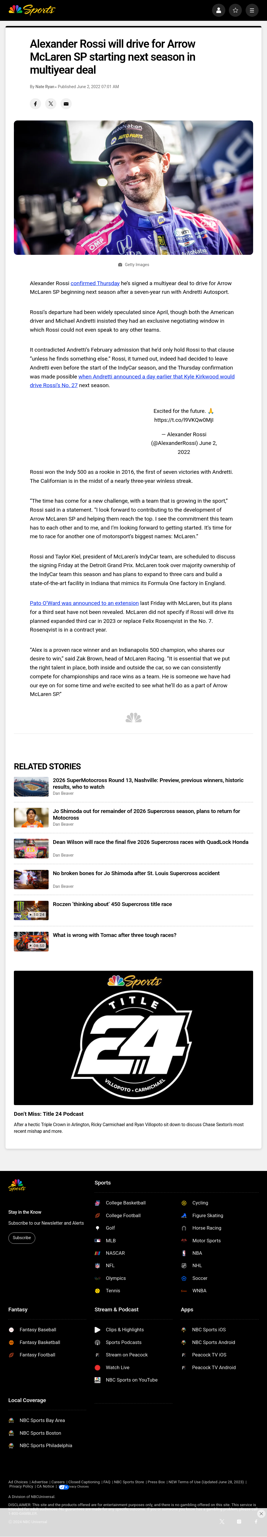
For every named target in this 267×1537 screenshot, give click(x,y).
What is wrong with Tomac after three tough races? (114, 935)
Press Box (156, 1482)
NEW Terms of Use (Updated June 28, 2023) (206, 1482)
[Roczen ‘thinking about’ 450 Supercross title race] (31, 910)
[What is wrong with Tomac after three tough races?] (31, 941)
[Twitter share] (50, 103)
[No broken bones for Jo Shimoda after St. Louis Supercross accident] (31, 880)
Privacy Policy (21, 1486)
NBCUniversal (42, 1497)
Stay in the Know (24, 1212)
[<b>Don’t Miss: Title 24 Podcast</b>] (133, 1038)
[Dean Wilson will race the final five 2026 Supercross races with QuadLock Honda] (31, 848)
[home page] (32, 10)
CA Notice (45, 1486)
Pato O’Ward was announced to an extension (84, 603)
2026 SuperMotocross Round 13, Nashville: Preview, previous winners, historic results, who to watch (148, 783)
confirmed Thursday (95, 283)
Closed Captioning (84, 1482)
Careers (58, 1482)
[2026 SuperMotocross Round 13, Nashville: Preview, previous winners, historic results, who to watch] (31, 787)
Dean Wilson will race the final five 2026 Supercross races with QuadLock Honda (150, 842)
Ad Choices (18, 1482)
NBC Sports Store (129, 1482)
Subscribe (22, 1237)
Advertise (40, 1482)
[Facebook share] (35, 103)
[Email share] (65, 103)
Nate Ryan (45, 86)
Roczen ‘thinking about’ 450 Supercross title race (112, 904)
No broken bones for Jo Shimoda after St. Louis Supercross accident (136, 873)
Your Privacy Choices (88, 1486)
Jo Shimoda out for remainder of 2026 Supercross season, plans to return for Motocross (146, 814)
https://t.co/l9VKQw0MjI (183, 420)
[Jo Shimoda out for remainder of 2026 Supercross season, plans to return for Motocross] (31, 817)
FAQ (107, 1482)
